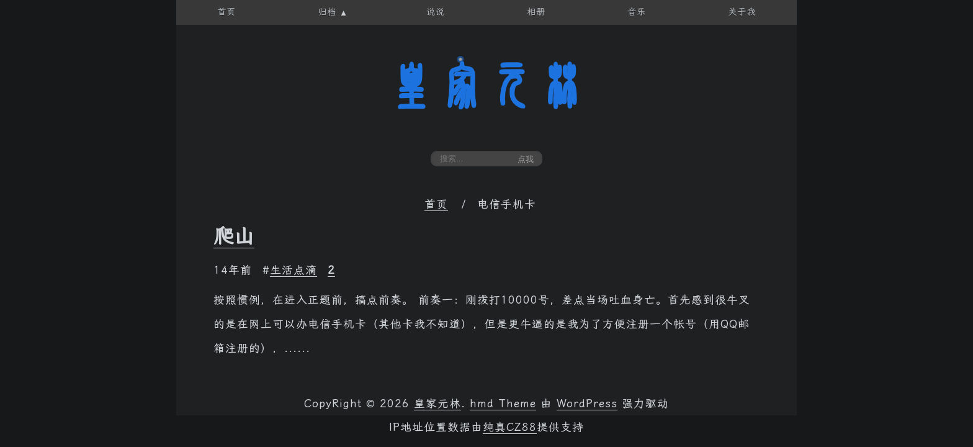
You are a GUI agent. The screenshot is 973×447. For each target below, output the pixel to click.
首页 (436, 204)
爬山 (233, 236)
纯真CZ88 (510, 427)
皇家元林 (486, 86)
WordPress (587, 403)
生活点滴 (293, 270)
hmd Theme (503, 403)
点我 (526, 159)
